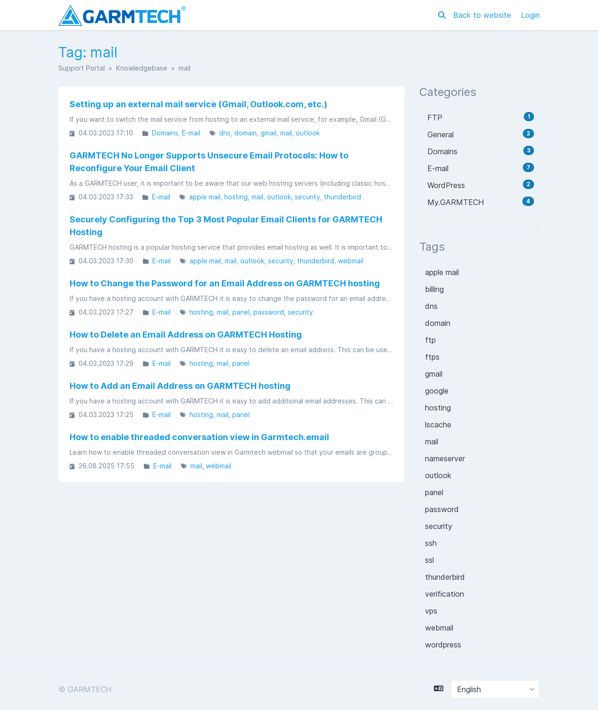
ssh (431, 543)
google (436, 390)
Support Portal (81, 68)
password (268, 312)
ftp (430, 340)
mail (286, 133)
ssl (429, 560)
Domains (165, 133)
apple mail (204, 197)
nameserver (445, 458)
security (307, 197)
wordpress (443, 644)
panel (241, 312)
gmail (268, 133)
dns (224, 133)
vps (431, 610)
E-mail (191, 133)
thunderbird (342, 197)
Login (530, 15)
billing (434, 289)
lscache (438, 424)
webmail (350, 261)
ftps (432, 357)
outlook (308, 133)
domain (245, 133)
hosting (236, 197)
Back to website (483, 15)
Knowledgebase (141, 68)
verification (444, 594)
